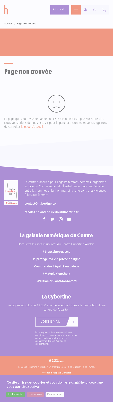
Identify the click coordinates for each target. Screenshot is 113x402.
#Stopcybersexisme (56, 252)
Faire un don (59, 10)
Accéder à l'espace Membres (56, 373)
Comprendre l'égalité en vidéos (56, 266)
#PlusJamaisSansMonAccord (57, 281)
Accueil (8, 23)
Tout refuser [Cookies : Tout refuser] (35, 394)
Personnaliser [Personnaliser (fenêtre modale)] (54, 394)
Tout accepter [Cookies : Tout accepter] (15, 394)
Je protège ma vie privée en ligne (56, 259)
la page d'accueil (32, 127)
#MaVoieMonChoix (56, 274)
